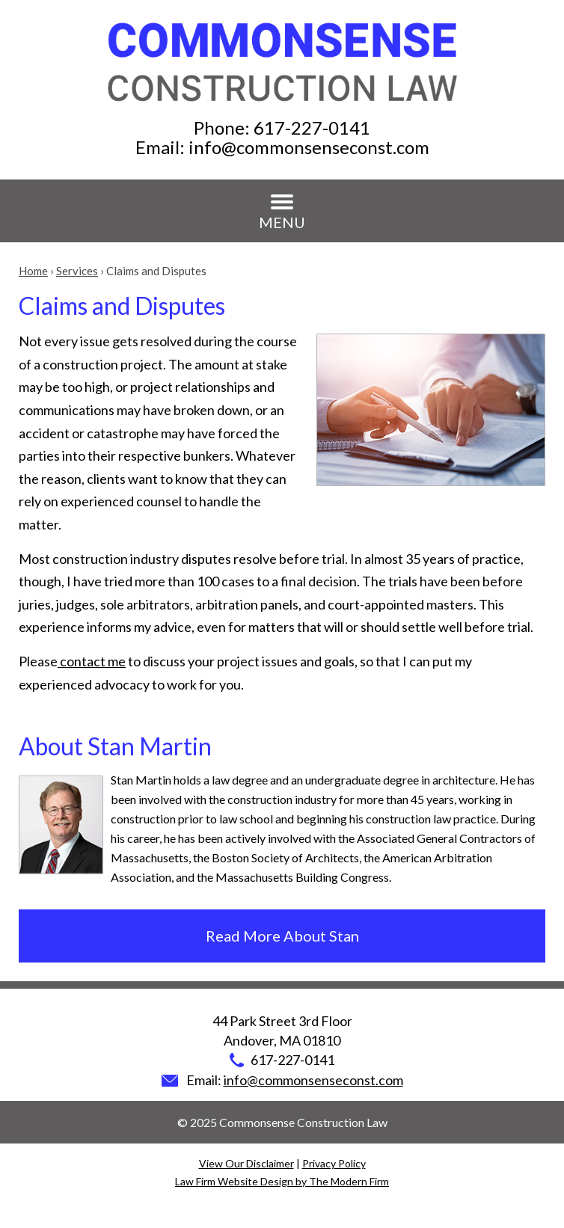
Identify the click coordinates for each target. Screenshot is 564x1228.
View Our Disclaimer (246, 1163)
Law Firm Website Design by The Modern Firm (282, 1181)
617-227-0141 (312, 127)
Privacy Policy (334, 1163)
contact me (92, 661)
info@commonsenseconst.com (308, 147)
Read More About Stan (282, 936)
